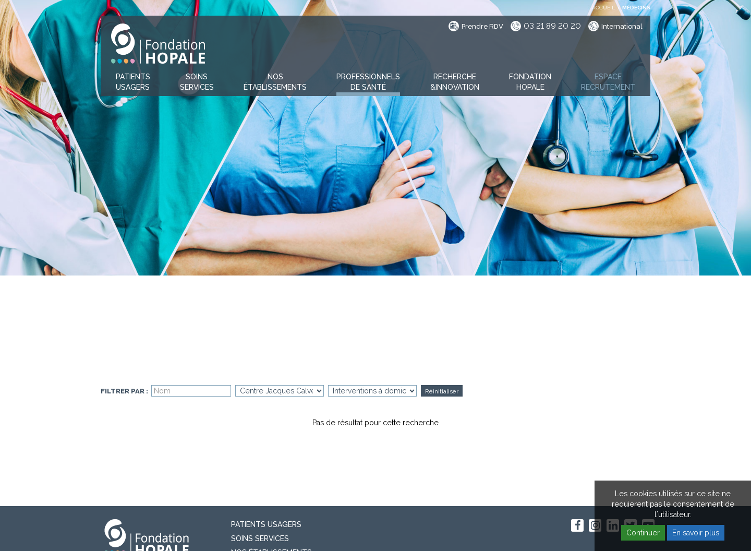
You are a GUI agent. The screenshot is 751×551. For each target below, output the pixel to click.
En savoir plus (695, 533)
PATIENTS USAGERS (266, 524)
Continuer (643, 533)
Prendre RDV (482, 26)
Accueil (603, 7)
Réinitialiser (441, 391)
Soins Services (260, 538)
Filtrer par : (124, 391)
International (622, 26)
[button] (133, 82)
